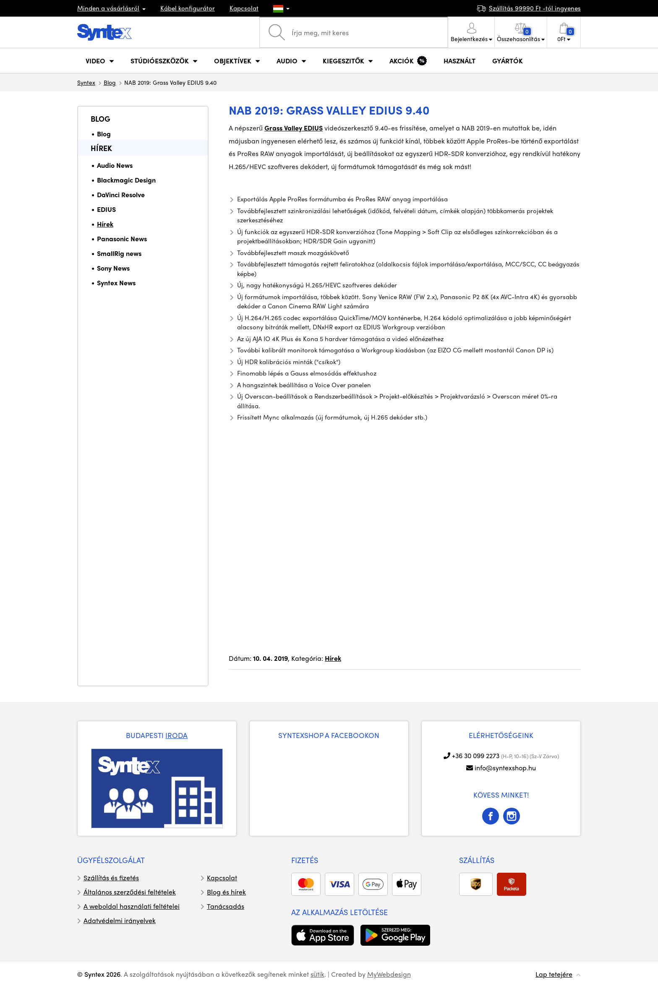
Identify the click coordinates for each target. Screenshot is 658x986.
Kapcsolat (244, 8)
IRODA (176, 735)
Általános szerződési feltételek (130, 892)
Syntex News (116, 282)
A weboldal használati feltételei (132, 906)
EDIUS (106, 209)
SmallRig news (119, 253)
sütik (317, 974)
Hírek (101, 148)
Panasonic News (122, 238)
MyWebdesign (389, 974)
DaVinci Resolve (121, 194)
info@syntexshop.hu (505, 767)
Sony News (113, 268)
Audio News (115, 165)
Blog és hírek (226, 892)
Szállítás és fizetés (111, 877)
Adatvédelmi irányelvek (120, 920)
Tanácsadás (225, 906)
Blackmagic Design (126, 180)
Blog (110, 82)
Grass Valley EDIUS (293, 128)
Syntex (86, 82)
